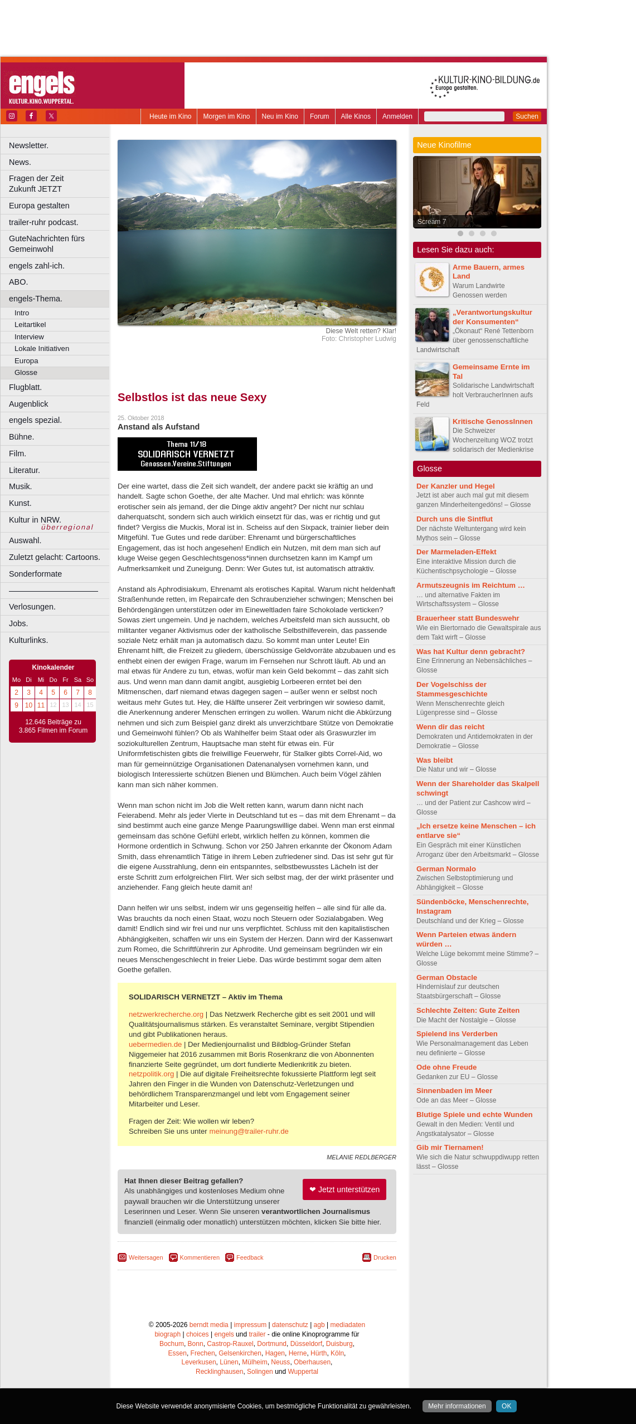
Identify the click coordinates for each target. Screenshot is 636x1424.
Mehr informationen (457, 1406)
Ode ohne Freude (446, 1067)
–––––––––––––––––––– (53, 590)
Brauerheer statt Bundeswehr (468, 618)
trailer (257, 1334)
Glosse (25, 372)
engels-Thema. (35, 298)
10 (28, 705)
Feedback (249, 1257)
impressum (250, 1325)
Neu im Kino (280, 116)
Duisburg (339, 1344)
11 (41, 705)
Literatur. (24, 470)
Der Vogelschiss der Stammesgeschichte (452, 689)
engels (224, 1334)
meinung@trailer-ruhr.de (248, 1131)
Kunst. (20, 503)
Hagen (275, 1353)
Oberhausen (312, 1362)
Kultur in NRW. (35, 519)
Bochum (171, 1344)
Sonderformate (35, 573)
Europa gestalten (39, 205)
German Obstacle (446, 977)
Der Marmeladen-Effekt (456, 552)
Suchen (527, 116)
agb (319, 1325)
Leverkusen (199, 1362)
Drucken (384, 1257)
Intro (21, 313)
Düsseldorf (306, 1344)
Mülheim (254, 1362)
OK (506, 1406)
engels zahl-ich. (37, 265)
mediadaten (347, 1325)
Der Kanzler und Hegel (455, 486)
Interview (29, 337)
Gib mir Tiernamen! (450, 1147)
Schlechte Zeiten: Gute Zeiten (468, 1010)
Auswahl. (25, 540)
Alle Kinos (356, 116)
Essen (177, 1353)
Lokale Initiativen (41, 348)
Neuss (280, 1362)
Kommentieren (200, 1257)
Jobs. (18, 623)
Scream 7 (431, 222)
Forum (319, 116)
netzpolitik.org (151, 1074)
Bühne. (22, 436)
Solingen (260, 1372)
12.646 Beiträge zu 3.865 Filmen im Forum (53, 726)
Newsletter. (28, 145)
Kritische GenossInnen (493, 421)
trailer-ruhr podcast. (44, 222)
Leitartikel (30, 324)
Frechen (203, 1353)
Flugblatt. (25, 387)
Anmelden (397, 116)
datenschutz (290, 1325)
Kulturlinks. (28, 640)
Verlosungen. (32, 606)
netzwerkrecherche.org (166, 1014)
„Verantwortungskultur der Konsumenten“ (492, 317)
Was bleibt (434, 760)
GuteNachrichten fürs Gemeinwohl (47, 243)
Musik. (20, 486)
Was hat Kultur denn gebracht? (470, 651)
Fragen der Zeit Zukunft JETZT (60, 183)
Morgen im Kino (226, 116)
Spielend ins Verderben (457, 1034)
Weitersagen (146, 1257)
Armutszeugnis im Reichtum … (470, 585)
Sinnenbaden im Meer (454, 1090)
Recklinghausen (219, 1372)
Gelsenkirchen (240, 1353)
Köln (337, 1353)
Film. (17, 453)
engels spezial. (35, 420)
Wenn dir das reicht (450, 727)
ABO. (18, 281)
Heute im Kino (170, 116)
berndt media (209, 1325)
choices (197, 1334)
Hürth (318, 1353)
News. (20, 162)
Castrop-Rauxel (230, 1344)
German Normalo (446, 869)
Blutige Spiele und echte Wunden (474, 1114)
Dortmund (272, 1344)
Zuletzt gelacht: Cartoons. (54, 557)
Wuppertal (303, 1372)
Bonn (195, 1344)
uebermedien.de (155, 1044)
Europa (26, 361)
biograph (167, 1334)
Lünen (229, 1362)
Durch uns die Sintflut (454, 519)
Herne (298, 1353)
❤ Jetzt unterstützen (344, 1189)
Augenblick (28, 403)
